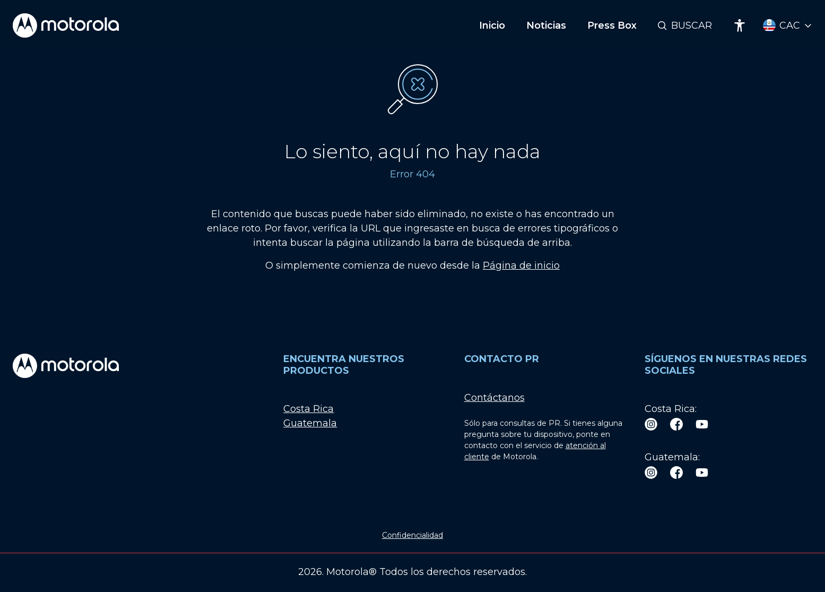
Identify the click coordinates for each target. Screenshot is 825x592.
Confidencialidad (412, 535)
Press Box (612, 25)
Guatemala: (672, 457)
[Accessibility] (739, 25)
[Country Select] (787, 26)
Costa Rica (308, 409)
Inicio (492, 25)
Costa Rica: (671, 409)
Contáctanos (494, 398)
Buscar (691, 25)
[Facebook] (676, 423)
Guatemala (310, 423)
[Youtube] (702, 423)
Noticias (546, 25)
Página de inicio (521, 265)
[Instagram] (651, 423)
